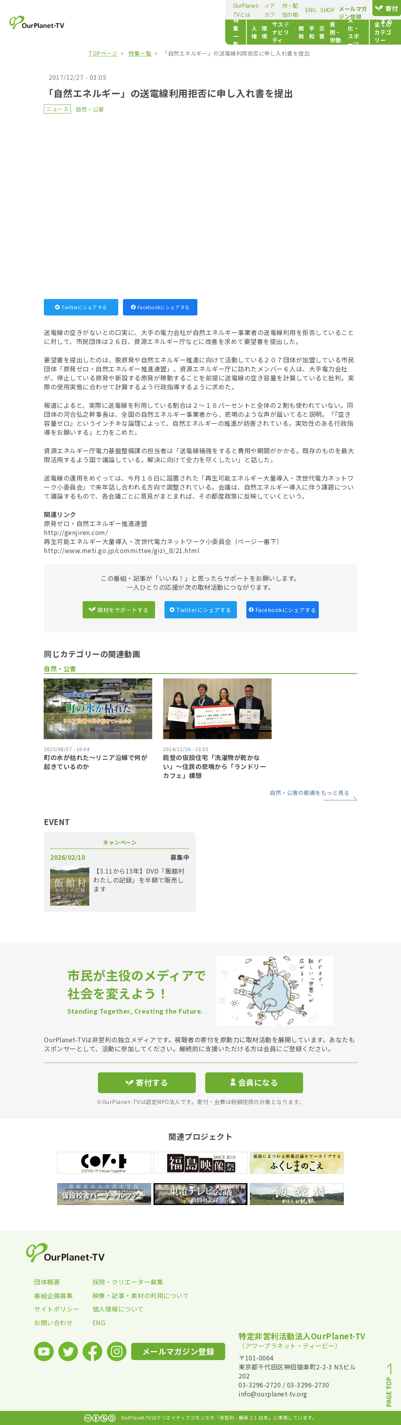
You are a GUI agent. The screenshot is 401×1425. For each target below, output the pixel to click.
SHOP (256, 10)
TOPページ (103, 53)
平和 (222, 32)
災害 (238, 32)
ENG (239, 10)
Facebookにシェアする (160, 307)
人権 (124, 32)
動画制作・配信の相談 (202, 10)
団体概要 (47, 1281)
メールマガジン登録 (320, 9)
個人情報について (118, 1308)
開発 (206, 32)
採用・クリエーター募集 (121, 1281)
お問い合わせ (53, 1322)
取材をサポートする (119, 610)
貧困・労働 (263, 32)
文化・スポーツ (302, 32)
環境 (140, 32)
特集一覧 (97, 32)
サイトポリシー (56, 1308)
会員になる (254, 1082)
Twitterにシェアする (81, 307)
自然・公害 (90, 109)
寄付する (376, 8)
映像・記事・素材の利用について (121, 1295)
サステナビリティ (173, 32)
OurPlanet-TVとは (108, 10)
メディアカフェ (153, 10)
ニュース (57, 109)
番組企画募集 (53, 1295)
